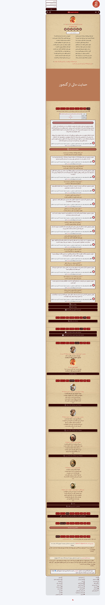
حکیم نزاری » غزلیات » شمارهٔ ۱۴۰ (52, 468)
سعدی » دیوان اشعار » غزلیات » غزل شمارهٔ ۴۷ (52, 417)
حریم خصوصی (38, 594)
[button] (78, 12)
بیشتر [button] (52, 503)
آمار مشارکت (39, 587)
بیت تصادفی (75, 579)
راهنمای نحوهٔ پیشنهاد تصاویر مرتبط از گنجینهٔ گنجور (52, 335)
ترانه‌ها (47, 108)
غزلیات (45, 24)
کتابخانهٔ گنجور (61, 583)
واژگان (64, 108)
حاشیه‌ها (37, 108)
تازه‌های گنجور (75, 591)
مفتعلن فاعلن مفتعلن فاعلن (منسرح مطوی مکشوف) (51, 114)
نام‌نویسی (56, 571)
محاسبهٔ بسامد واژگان (53, 321)
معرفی (40, 577)
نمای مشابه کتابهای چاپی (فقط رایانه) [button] (52, 310)
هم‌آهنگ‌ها (51, 108)
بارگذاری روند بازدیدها (52, 528)
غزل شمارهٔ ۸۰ (52, 26)
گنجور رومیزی (61, 579)
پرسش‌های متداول (38, 579)
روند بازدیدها (42, 108)
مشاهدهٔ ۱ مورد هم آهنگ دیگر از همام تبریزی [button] (52, 456)
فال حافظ (75, 583)
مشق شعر (57, 108)
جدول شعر (75, 581)
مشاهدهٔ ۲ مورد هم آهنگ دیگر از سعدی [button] (52, 430)
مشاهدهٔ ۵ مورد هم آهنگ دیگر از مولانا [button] (52, 405)
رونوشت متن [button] (52, 304)
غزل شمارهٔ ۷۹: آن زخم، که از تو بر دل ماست (62, 64)
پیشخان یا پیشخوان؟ (59, 592)
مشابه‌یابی (75, 589)
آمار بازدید (39, 589)
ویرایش (48, 145)
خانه (76, 577)
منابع (40, 591)
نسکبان (62, 594)
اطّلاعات (67, 108)
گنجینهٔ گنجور (61, 585)
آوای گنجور (61, 589)
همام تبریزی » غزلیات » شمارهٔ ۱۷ (52, 442)
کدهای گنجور (61, 577)
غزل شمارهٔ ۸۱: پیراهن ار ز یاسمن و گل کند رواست (45, 62)
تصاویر (61, 108)
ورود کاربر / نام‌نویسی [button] (52, 12)
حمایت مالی (39, 583)
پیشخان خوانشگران (60, 591)
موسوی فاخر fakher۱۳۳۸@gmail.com (64, 543)
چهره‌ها (40, 581)
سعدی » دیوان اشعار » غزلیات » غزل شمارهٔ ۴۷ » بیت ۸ (52, 354)
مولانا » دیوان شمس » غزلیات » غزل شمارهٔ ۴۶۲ (52, 392)
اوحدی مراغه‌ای (58, 24)
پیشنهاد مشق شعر (52, 373)
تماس (40, 592)
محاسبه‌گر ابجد (60, 587)
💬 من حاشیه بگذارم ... (46, 539)
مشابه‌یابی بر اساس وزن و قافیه (52, 506)
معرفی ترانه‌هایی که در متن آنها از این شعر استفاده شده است (52, 516)
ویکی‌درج (50, 117)
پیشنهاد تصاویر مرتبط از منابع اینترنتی (52, 332)
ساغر (62, 581)
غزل (50, 115)
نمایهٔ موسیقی (75, 585)
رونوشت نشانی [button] (52, 307)
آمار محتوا (39, 585)
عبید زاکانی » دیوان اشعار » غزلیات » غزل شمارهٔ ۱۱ (52, 490)
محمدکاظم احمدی (65, 558)
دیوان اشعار (51, 24)
